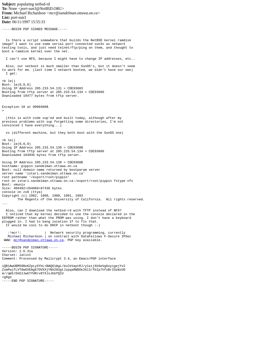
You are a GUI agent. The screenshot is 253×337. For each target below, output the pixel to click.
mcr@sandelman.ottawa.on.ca (39, 283)
